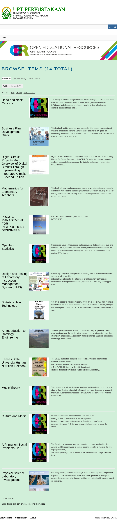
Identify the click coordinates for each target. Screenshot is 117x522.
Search (114, 26)
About (33, 518)
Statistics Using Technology (12, 304)
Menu (4, 38)
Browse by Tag (20, 78)
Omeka (114, 518)
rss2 (43, 504)
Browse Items (6, 518)
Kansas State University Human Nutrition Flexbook (14, 362)
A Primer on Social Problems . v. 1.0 (14, 446)
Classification (21, 518)
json (18, 504)
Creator (19, 93)
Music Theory (11, 387)
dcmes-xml (11, 504)
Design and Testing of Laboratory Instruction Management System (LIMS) (15, 280)
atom (4, 504)
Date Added (28, 93)
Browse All (6, 78)
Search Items (34, 78)
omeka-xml (35, 504)
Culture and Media (14, 416)
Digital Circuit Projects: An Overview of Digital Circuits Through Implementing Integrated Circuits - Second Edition (14, 167)
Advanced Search (110, 26)
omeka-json (25, 504)
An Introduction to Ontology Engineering (14, 334)
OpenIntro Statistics (8, 247)
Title (12, 93)
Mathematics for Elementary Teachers (12, 192)
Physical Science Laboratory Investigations (13, 476)
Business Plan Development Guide (11, 132)
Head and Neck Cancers (12, 101)
